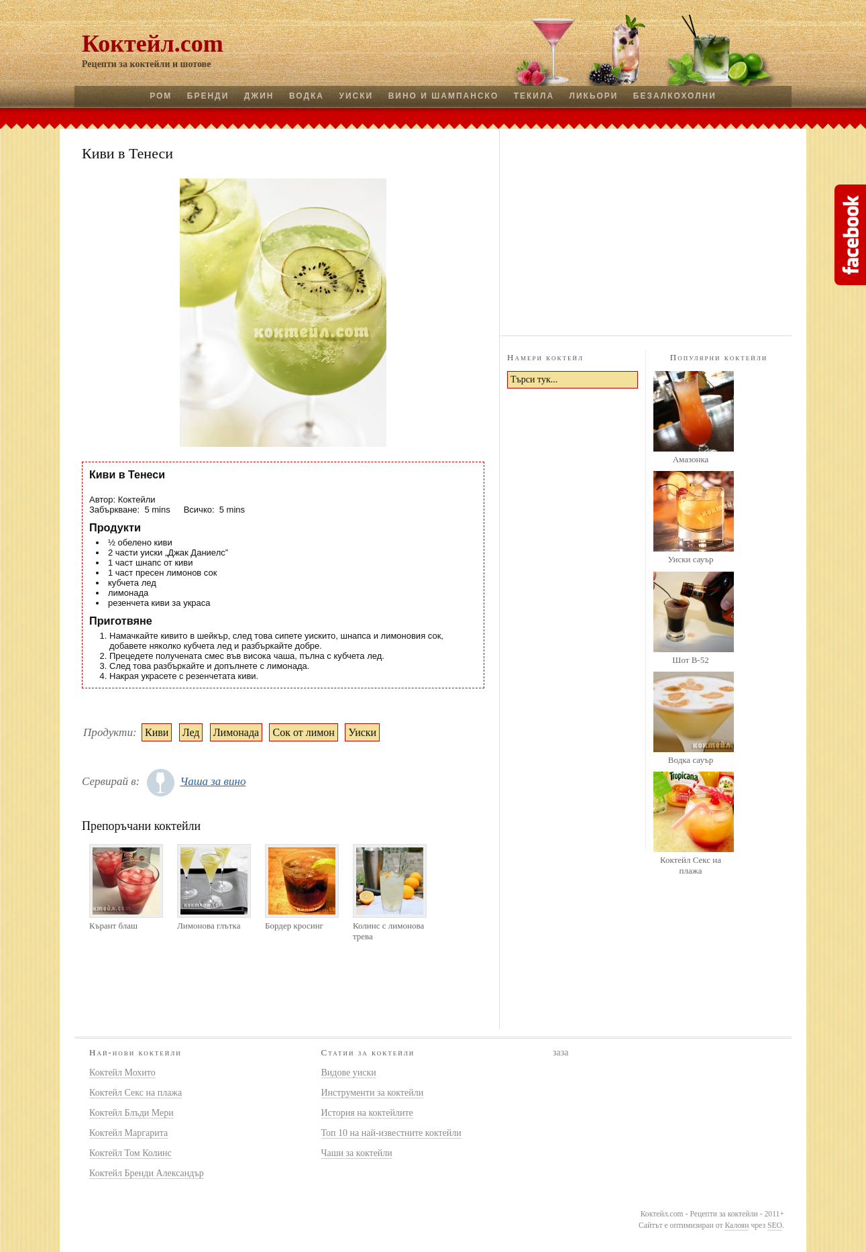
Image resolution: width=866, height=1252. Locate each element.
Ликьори (594, 96)
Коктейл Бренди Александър (146, 1173)
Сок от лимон (303, 732)
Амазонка (691, 459)
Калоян (736, 1225)
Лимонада (236, 732)
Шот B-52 (690, 660)
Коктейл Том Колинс (130, 1153)
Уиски (356, 96)
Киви (156, 732)
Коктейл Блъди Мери (131, 1113)
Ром (161, 96)
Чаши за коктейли (356, 1153)
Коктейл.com (152, 43)
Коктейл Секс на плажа (690, 865)
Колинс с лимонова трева (388, 931)
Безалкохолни (674, 96)
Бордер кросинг (294, 926)
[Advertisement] (646, 230)
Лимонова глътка (208, 926)
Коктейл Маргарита (128, 1133)
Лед (191, 732)
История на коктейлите (367, 1113)
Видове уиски (348, 1072)
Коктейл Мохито (122, 1072)
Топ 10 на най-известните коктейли (391, 1133)
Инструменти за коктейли (372, 1093)
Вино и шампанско (443, 96)
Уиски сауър (690, 559)
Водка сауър (690, 760)
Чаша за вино (213, 781)
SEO (774, 1225)
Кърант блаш (113, 926)
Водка (306, 96)
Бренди (208, 96)
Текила (534, 96)
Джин (259, 96)
